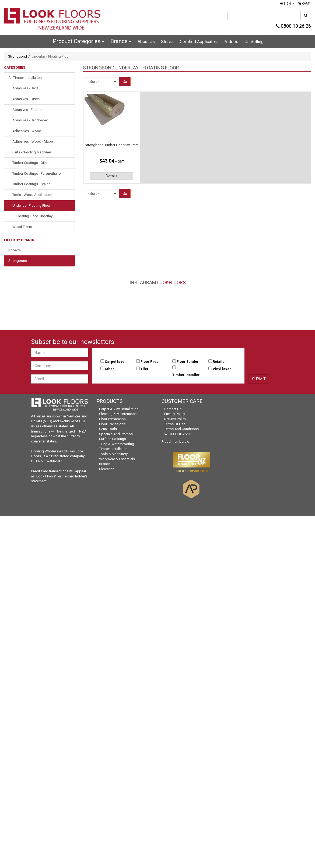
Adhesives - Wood (26, 131)
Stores (167, 41)
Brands (120, 41)
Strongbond (17, 56)
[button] (287, 4)
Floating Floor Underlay (34, 216)
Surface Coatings (112, 439)
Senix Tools (108, 429)
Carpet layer (115, 362)
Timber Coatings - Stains (31, 184)
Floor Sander (188, 362)
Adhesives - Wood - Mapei (33, 141)
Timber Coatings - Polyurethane (36, 173)
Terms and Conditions (181, 429)
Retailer (219, 362)
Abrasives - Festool (27, 110)
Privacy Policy (174, 414)
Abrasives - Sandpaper (30, 120)
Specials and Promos (116, 434)
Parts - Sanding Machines (32, 152)
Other (109, 369)
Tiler (145, 369)
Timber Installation (113, 449)
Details (111, 176)
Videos (231, 41)
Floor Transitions (112, 424)
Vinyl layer (222, 369)
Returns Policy (175, 419)
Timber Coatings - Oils (29, 163)
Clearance (106, 469)
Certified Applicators (199, 41)
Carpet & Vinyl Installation (118, 409)
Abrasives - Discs (26, 99)
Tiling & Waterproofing (116, 444)
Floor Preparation (112, 419)
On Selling (254, 41)
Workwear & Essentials (117, 459)
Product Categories (78, 41)
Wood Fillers (22, 227)
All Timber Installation (25, 78)
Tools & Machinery (113, 454)
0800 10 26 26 (293, 26)
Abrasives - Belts (25, 88)
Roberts (14, 250)
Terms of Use (174, 424)
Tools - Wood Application (32, 195)
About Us (146, 41)
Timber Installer (186, 375)
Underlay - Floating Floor (31, 205)
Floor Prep (150, 362)
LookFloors (171, 282)
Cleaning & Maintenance (117, 414)
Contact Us (172, 409)
